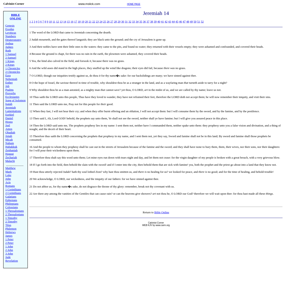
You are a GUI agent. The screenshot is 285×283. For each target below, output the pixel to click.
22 (93, 21)
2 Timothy (11, 221)
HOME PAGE (133, 4)
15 (68, 21)
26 (108, 21)
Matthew (10, 168)
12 (57, 21)
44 (173, 21)
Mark (8, 171)
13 (61, 21)
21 (90, 21)
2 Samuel (10, 57)
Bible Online (161, 212)
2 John (9, 250)
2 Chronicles (12, 71)
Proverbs (10, 93)
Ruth (8, 50)
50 (194, 21)
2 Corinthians (13, 193)
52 (202, 21)
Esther (9, 82)
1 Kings (9, 61)
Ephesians (11, 200)
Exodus (9, 29)
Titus (8, 225)
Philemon (10, 228)
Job (7, 86)
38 (151, 21)
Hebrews (10, 232)
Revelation (11, 260)
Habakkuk (11, 146)
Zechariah (11, 157)
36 (144, 21)
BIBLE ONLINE (15, 16)
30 (122, 21)
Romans (10, 185)
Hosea (9, 121)
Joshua (9, 43)
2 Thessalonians (14, 214)
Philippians (11, 203)
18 (79, 21)
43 (169, 21)
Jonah (8, 136)
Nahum (9, 143)
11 (54, 21)
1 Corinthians (13, 189)
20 (86, 21)
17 (75, 21)
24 (101, 21)
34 (137, 21)
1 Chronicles (12, 68)
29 (119, 21)
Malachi (10, 161)
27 (111, 21)
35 (140, 21)
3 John (9, 253)
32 (129, 21)
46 (180, 21)
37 (148, 21)
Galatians (10, 196)
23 (97, 21)
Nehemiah (11, 79)
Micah (9, 139)
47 (184, 21)
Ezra (8, 75)
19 (82, 21)
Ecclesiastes (12, 96)
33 (133, 21)
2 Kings (9, 64)
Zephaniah (11, 150)
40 (158, 21)
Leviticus (10, 32)
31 (126, 21)
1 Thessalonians (14, 210)
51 (198, 21)
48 (187, 21)
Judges (9, 47)
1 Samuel (10, 54)
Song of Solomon (15, 100)
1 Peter (9, 239)
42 (166, 21)
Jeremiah (10, 107)
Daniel (9, 118)
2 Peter (9, 242)
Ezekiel (9, 114)
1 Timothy (11, 218)
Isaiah (8, 104)
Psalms (9, 89)
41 (162, 21)
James (8, 235)
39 (155, 21)
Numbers (10, 36)
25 (104, 21)
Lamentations (13, 111)
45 (176, 21)
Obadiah (10, 132)
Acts (8, 182)
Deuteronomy (13, 39)
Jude (8, 257)
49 (191, 21)
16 (72, 21)
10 (50, 21)
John (8, 178)
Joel (7, 125)
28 (115, 21)
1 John (9, 246)
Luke (8, 175)
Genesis (9, 25)
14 (64, 21)
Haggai (9, 153)
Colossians (11, 207)
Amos (8, 128)
